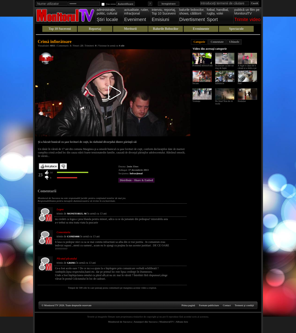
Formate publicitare (209, 305)
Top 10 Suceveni (60, 29)
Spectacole (236, 29)
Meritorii (130, 29)
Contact (227, 305)
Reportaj (95, 29)
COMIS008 (73, 236)
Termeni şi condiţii (244, 305)
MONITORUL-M (76, 213)
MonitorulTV (166, 321)
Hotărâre (242, 101)
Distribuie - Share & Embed (136, 180)
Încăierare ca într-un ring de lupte (224, 66)
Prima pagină (188, 305)
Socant (195, 83)
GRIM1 (71, 262)
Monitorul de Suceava (120, 321)
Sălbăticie (219, 83)
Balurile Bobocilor (165, 29)
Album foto (182, 321)
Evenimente (201, 29)
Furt (240, 83)
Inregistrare (169, 3)
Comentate (217, 41)
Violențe (196, 101)
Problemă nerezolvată (202, 65)
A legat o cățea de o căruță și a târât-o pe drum (247, 68)
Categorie (199, 41)
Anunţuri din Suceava (145, 321)
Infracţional (136, 173)
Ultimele (234, 41)
